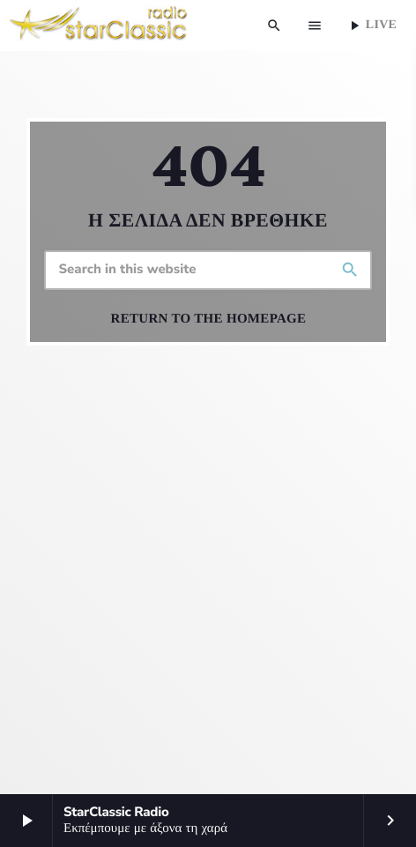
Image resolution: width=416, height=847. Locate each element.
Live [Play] (371, 25)
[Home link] (99, 25)
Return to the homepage (209, 319)
